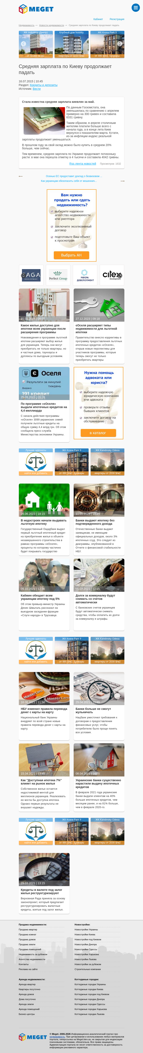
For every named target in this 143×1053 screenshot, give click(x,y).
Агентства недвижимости (32, 959)
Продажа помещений (30, 949)
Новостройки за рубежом (88, 964)
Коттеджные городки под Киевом (92, 994)
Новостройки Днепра (86, 944)
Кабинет (98, 19)
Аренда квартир (27, 984)
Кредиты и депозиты (44, 85)
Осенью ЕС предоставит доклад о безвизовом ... (74, 176)
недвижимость (57, 1036)
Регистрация (117, 19)
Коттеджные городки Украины (90, 984)
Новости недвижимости (51, 25)
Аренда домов (26, 994)
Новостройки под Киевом (88, 939)
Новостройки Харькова (87, 954)
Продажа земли (27, 944)
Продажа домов (27, 939)
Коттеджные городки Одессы (90, 1004)
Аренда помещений (29, 1009)
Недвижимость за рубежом (33, 954)
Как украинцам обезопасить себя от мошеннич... (69, 181)
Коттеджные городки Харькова (91, 1009)
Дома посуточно (27, 999)
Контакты (24, 964)
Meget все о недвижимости (33, 1037)
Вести (37, 88)
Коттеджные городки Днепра (90, 999)
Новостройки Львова (85, 959)
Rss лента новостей (82, 163)
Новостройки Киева (85, 934)
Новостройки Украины (86, 929)
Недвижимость (27, 25)
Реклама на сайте (28, 969)
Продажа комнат (27, 934)
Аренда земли (26, 1004)
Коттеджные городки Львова (90, 1014)
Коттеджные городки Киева (89, 989)
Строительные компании (88, 969)
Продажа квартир (28, 929)
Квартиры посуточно (29, 989)
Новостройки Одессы (86, 949)
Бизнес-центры (27, 1014)
